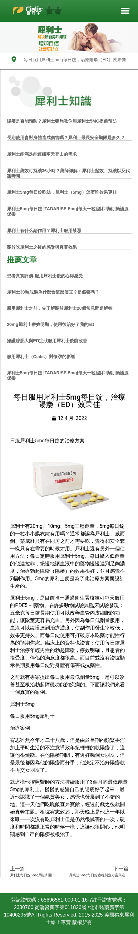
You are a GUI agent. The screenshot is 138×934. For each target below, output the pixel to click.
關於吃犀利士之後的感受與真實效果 (42, 247)
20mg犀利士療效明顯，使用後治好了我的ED (50, 324)
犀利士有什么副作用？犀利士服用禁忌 (44, 230)
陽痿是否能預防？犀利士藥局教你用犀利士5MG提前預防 (62, 121)
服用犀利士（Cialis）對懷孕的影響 (41, 356)
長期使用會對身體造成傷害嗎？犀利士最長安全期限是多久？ (66, 137)
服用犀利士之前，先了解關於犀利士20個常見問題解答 (59, 308)
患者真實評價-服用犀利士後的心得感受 (45, 275)
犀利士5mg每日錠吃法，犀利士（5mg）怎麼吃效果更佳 (62, 192)
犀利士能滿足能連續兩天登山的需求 (42, 154)
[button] (125, 11)
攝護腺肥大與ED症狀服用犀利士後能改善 (47, 340)
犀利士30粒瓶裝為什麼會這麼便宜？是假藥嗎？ (53, 291)
